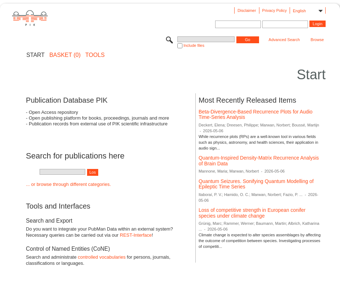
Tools (95, 55)
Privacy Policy (274, 10)
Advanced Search (284, 39)
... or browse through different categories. (68, 184)
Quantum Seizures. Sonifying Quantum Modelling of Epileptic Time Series (256, 184)
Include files (193, 45)
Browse (317, 39)
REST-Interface (136, 235)
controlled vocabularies (102, 257)
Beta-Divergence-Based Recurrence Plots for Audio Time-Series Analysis (256, 114)
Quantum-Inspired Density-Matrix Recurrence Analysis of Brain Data (259, 160)
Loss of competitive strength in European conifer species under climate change (252, 213)
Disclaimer (246, 10)
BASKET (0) (65, 55)
